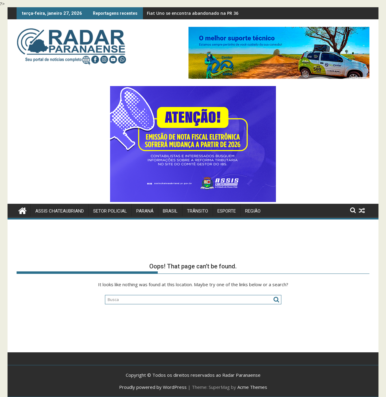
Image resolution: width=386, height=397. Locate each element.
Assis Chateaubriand (59, 211)
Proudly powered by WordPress (153, 387)
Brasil (170, 211)
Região (253, 211)
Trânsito (197, 211)
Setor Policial (110, 211)
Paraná (144, 211)
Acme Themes (252, 387)
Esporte (226, 211)
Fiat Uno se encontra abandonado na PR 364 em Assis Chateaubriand (220, 13)
